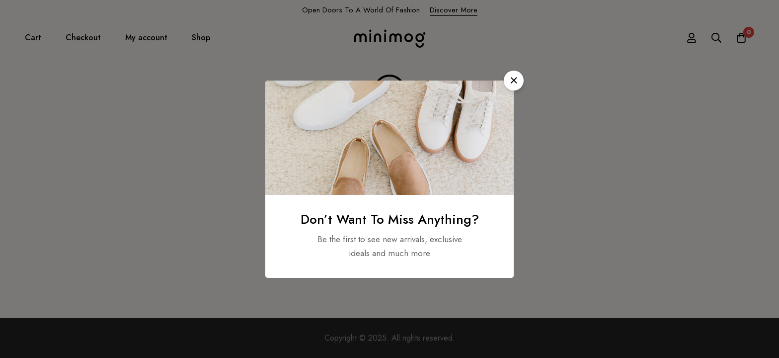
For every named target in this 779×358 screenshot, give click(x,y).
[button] (514, 80)
